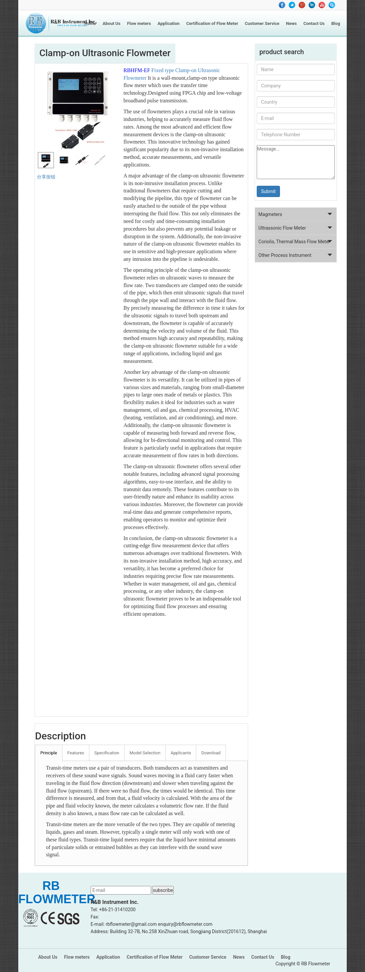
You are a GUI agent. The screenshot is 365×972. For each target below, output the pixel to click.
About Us (112, 23)
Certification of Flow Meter (212, 23)
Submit (268, 191)
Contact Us (313, 23)
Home (90, 23)
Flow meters (139, 23)
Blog (335, 23)
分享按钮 (46, 176)
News (291, 23)
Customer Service (262, 23)
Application (168, 23)
